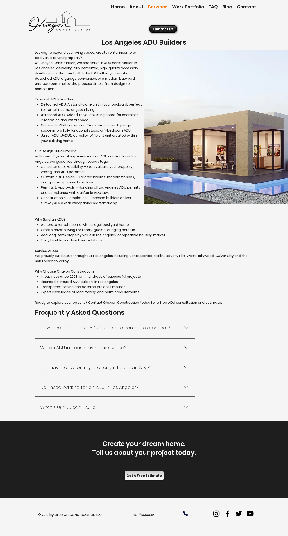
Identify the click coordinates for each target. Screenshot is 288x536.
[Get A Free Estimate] (144, 475)
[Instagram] (216, 513)
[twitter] (239, 513)
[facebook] (227, 513)
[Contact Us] (163, 29)
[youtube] (250, 513)
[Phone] (185, 513)
